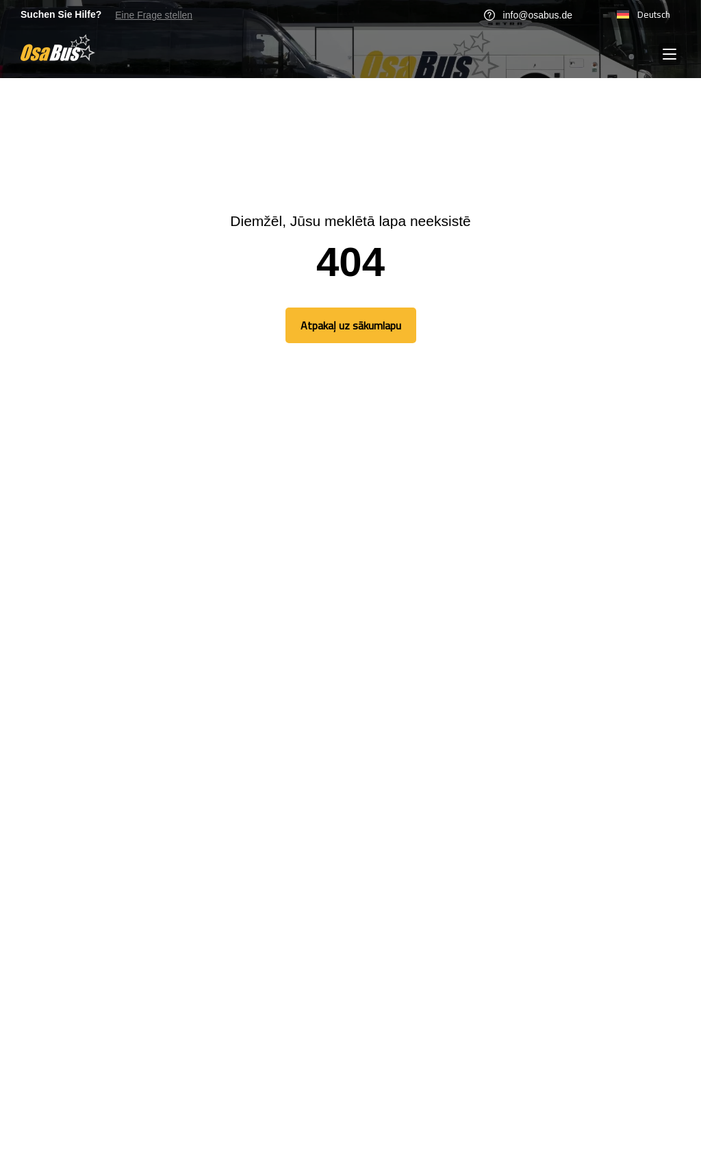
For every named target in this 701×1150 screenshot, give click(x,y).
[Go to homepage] (58, 47)
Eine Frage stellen (153, 15)
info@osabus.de (528, 15)
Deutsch (643, 14)
